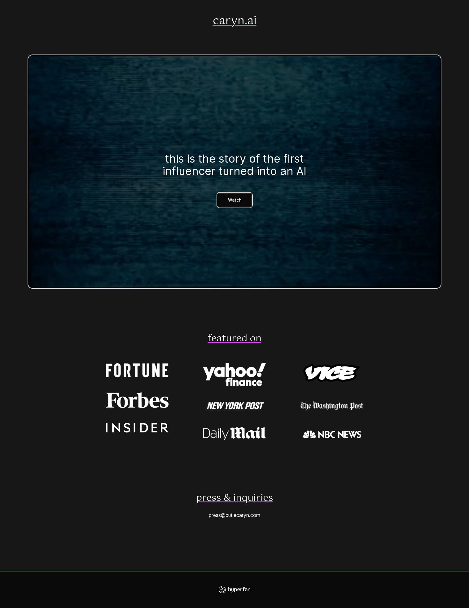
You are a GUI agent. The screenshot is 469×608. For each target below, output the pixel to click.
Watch (234, 200)
